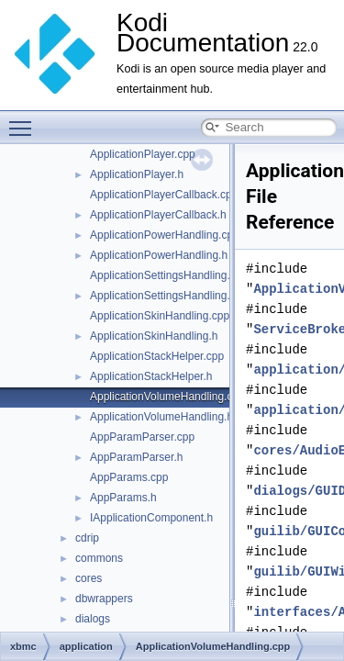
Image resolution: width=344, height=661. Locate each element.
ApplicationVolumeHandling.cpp (167, 396)
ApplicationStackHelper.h (151, 376)
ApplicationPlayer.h (136, 174)
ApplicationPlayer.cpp (142, 154)
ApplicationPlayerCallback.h (158, 214)
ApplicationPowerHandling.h (158, 255)
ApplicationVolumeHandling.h (161, 416)
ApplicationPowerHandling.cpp (164, 235)
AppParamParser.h (136, 457)
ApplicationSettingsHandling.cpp (169, 275)
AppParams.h (123, 497)
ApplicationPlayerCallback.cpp (164, 194)
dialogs (92, 618)
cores (88, 578)
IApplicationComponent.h (151, 517)
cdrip (87, 538)
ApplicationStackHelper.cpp (157, 356)
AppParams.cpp (129, 477)
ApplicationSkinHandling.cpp (159, 315)
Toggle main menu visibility (24, 120)
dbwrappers (104, 598)
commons (99, 558)
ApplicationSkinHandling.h (153, 336)
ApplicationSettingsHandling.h (163, 295)
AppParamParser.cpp (142, 437)
